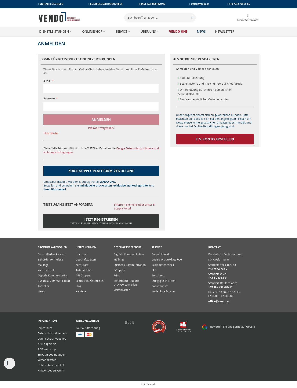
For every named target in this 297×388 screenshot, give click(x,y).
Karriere (81, 291)
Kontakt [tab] (214, 247)
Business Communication (54, 281)
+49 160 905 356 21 (220, 287)
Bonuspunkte (159, 286)
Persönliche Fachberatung (224, 254)
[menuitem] (56, 31)
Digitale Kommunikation (53, 275)
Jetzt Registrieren (101, 221)
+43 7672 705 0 (217, 268)
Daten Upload (160, 254)
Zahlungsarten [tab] (87, 320)
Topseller (43, 286)
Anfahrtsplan (84, 270)
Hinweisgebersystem (51, 370)
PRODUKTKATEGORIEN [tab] (52, 247)
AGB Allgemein (47, 344)
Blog (78, 286)
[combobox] (160, 17)
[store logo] (59, 17)
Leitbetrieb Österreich (90, 281)
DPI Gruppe (83, 275)
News (41, 291)
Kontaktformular (218, 259)
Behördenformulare (50, 259)
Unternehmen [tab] (86, 247)
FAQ (154, 270)
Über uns (81, 254)
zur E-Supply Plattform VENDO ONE (101, 170)
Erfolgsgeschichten (163, 281)
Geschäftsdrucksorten (52, 254)
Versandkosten (47, 360)
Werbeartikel (46, 270)
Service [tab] (156, 247)
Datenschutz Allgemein (52, 333)
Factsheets (158, 275)
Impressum (45, 328)
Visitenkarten (122, 290)
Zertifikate (82, 265)
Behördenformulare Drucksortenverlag (126, 282)
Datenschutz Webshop (52, 338)
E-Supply (119, 270)
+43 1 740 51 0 (217, 277)
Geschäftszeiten (86, 259)
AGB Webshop (47, 349)
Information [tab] (47, 320)
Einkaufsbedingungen (52, 354)
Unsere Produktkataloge (166, 259)
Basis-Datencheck (162, 265)
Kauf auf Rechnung (88, 328)
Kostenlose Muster (163, 291)
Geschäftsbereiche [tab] (127, 247)
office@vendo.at (200, 4)
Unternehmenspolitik (51, 365)
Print (117, 275)
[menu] (148, 31)
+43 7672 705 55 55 (239, 4)
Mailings (43, 265)
